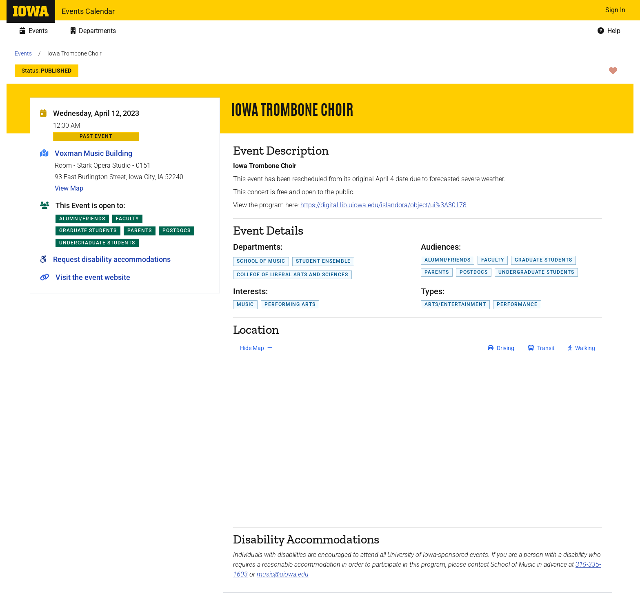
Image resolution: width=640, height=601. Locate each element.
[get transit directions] (541, 348)
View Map (69, 188)
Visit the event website (93, 277)
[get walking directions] (582, 348)
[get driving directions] (501, 348)
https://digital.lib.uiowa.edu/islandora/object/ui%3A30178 (383, 205)
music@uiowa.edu (283, 574)
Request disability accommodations (112, 259)
